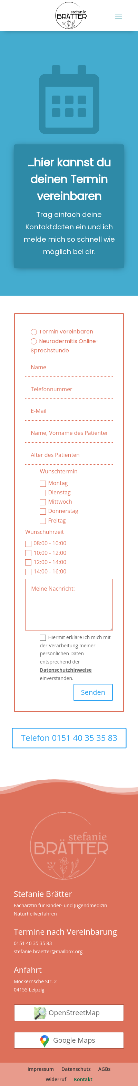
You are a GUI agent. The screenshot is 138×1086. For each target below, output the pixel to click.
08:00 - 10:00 (45, 543)
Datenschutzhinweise (65, 670)
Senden (93, 692)
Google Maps (74, 1040)
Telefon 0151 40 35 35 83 (69, 737)
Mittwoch (56, 501)
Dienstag (55, 492)
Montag (54, 483)
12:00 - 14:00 (45, 562)
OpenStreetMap (74, 1012)
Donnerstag (59, 511)
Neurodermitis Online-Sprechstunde (65, 345)
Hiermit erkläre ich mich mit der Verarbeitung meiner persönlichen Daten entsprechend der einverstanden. (75, 657)
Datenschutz (76, 1069)
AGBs (104, 1069)
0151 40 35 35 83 (33, 943)
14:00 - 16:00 (45, 571)
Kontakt (83, 1080)
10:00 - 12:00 (45, 553)
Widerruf (56, 1080)
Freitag (53, 520)
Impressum (41, 1069)
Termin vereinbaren (62, 332)
